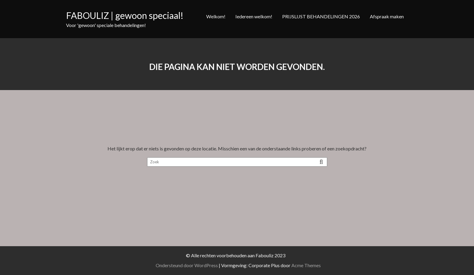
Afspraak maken (387, 16)
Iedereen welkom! (253, 16)
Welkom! (215, 16)
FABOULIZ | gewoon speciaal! (124, 15)
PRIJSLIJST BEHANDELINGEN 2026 (321, 16)
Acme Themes (309, 265)
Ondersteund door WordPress (190, 265)
